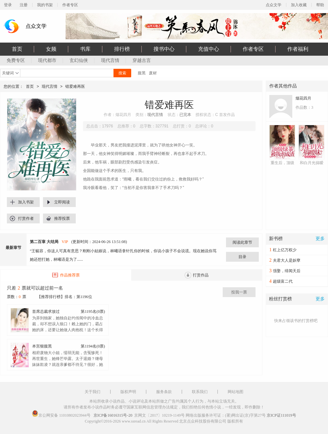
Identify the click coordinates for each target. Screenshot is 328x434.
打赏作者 (26, 218)
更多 (320, 238)
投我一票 (239, 292)
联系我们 (200, 391)
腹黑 (142, 73)
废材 (153, 73)
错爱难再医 (75, 86)
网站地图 (235, 391)
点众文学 (273, 5)
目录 (242, 257)
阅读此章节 (242, 242)
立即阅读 (62, 202)
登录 (8, 5)
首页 (30, 86)
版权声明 (128, 391)
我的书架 (45, 5)
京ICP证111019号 (281, 415)
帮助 (320, 5)
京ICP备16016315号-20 (113, 415)
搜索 (122, 73)
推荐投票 (62, 218)
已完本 (185, 114)
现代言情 (49, 86)
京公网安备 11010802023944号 (64, 415)
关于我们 (92, 391)
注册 (24, 5)
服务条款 (164, 391)
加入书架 (26, 202)
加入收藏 (299, 5)
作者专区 (70, 5)
